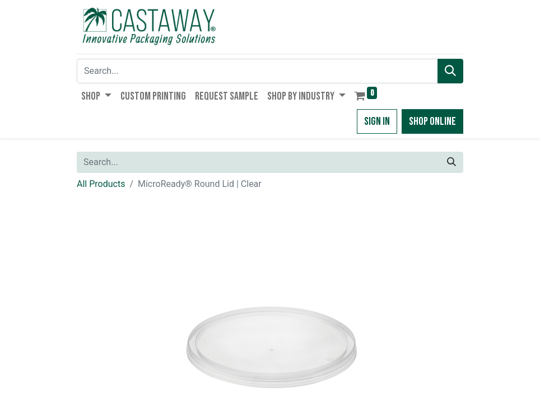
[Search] (450, 71)
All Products (101, 184)
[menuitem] (153, 96)
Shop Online (432, 121)
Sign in (377, 121)
